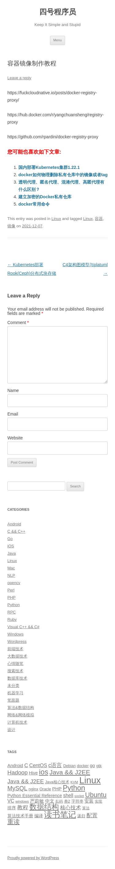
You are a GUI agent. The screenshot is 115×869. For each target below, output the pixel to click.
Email (12, 414)
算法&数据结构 (20, 707)
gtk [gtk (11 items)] (99, 765)
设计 (11, 729)
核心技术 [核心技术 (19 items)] (70, 808)
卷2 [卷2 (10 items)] (67, 801)
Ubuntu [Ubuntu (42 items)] (96, 795)
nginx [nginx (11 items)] (33, 789)
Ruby (12, 619)
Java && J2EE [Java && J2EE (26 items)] (25, 781)
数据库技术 (17, 678)
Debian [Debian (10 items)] (69, 765)
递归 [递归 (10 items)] (81, 816)
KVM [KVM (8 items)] (74, 782)
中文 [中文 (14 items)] (49, 801)
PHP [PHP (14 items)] (57, 788)
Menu (57, 40)
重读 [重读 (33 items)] (13, 821)
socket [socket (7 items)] (79, 796)
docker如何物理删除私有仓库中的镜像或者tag (63, 174)
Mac (11, 568)
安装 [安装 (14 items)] (89, 801)
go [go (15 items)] (92, 765)
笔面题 (13, 700)
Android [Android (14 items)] (15, 765)
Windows (15, 634)
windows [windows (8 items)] (22, 801)
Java (11, 553)
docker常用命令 (34, 204)
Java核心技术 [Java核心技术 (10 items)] (57, 782)
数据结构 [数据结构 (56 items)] (44, 807)
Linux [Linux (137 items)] (90, 780)
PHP (11, 597)
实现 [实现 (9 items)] (98, 801)
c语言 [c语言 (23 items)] (55, 765)
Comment (18, 322)
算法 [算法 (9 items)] (86, 808)
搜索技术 (15, 671)
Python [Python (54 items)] (74, 788)
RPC (11, 612)
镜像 (11, 226)
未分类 (13, 685)
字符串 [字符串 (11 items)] (77, 801)
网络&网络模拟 (20, 715)
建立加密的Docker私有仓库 (44, 196)
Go (10, 538)
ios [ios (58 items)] (43, 772)
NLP (11, 575)
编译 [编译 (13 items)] (38, 815)
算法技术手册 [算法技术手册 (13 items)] (20, 815)
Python (13, 604)
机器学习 (15, 693)
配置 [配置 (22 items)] (92, 815)
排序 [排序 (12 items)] (11, 807)
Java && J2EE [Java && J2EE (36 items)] (69, 772)
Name (13, 390)
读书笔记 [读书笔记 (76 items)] (60, 814)
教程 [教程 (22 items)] (22, 807)
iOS (10, 546)
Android (14, 524)
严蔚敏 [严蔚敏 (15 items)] (37, 801)
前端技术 (15, 649)
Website (15, 437)
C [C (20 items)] (26, 765)
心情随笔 (15, 663)
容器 (99, 218)
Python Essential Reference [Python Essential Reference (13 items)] (34, 795)
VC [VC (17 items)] (10, 801)
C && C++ (16, 531)
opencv (13, 582)
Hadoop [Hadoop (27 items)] (17, 772)
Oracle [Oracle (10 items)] (45, 789)
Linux (56, 218)
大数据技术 (17, 656)
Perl (10, 590)
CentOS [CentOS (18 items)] (38, 765)
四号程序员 (57, 12)
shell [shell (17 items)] (68, 795)
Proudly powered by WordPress (33, 858)
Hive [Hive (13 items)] (33, 772)
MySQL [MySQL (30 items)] (17, 788)
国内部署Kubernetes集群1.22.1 (49, 167)
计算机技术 (17, 722)
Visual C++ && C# (23, 627)
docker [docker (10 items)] (83, 765)
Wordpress (17, 641)
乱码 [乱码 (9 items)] (59, 801)
